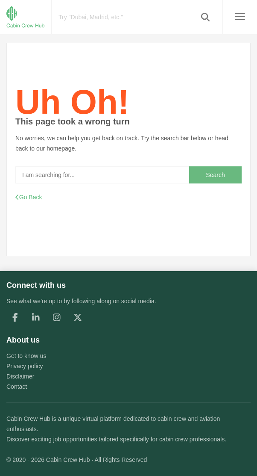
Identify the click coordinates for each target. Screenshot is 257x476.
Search (215, 174)
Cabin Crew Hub (28, 418)
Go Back (28, 197)
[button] (205, 17)
